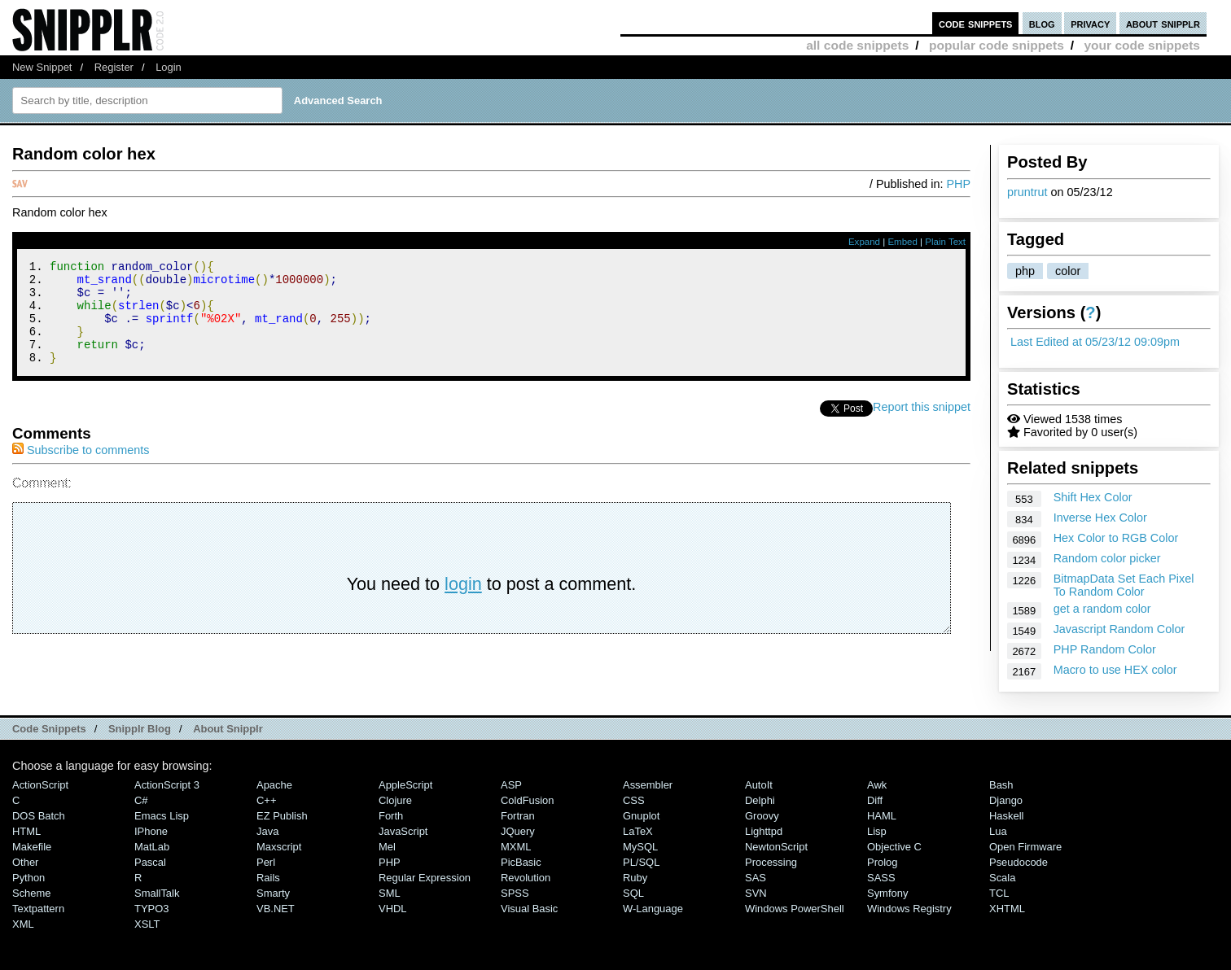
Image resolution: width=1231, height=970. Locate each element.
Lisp (877, 831)
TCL (999, 893)
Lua (998, 831)
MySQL (640, 847)
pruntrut (1027, 192)
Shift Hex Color (1093, 497)
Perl (265, 862)
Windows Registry (909, 908)
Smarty (273, 893)
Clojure (395, 800)
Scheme (31, 893)
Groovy (762, 816)
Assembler (647, 785)
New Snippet (42, 67)
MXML (516, 847)
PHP (958, 183)
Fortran (518, 816)
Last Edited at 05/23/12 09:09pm (1095, 341)
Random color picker (1107, 558)
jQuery (518, 831)
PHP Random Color (1105, 649)
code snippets (976, 23)
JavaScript (403, 831)
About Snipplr (228, 729)
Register (114, 67)
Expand (864, 242)
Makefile (31, 847)
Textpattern (38, 908)
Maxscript (278, 847)
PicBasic (521, 862)
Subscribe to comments (80, 469)
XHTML (1007, 908)
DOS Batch (38, 816)
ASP (511, 785)
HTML (26, 831)
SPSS (515, 893)
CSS (634, 800)
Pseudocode (1018, 862)
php (1025, 270)
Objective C (894, 847)
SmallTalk (156, 893)
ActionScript (40, 785)
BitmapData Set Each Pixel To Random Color (1124, 585)
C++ (266, 800)
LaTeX (638, 831)
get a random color (1102, 608)
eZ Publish (282, 816)
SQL (633, 893)
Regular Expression (425, 878)
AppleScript (405, 785)
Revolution (525, 878)
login (463, 603)
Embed (902, 242)
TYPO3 (151, 908)
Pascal (150, 862)
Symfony (887, 893)
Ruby (635, 878)
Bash (1001, 785)
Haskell (1006, 816)
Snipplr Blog (139, 729)
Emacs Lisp (161, 816)
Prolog (882, 862)
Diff (875, 800)
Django (1006, 800)
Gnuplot (641, 816)
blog (1042, 23)
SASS (881, 878)
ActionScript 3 (166, 785)
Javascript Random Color (1119, 629)
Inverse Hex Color (1100, 517)
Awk (877, 785)
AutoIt (759, 785)
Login (169, 67)
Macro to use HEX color (1115, 669)
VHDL (393, 908)
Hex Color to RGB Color (1116, 537)
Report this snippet (921, 426)
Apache (274, 785)
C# (141, 800)
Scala (1002, 878)
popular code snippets (996, 45)
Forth (391, 816)
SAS (755, 878)
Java (267, 831)
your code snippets (1142, 45)
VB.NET (275, 908)
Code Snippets (49, 729)
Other (25, 862)
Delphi (760, 800)
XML (23, 924)
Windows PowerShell (794, 908)
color (1067, 270)
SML (390, 893)
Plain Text (945, 242)
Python (28, 878)
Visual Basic (529, 908)
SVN (756, 893)
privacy (1090, 23)
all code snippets (857, 45)
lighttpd (763, 831)
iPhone (151, 831)
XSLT (147, 924)
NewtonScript (776, 847)
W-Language (653, 908)
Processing (771, 862)
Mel (387, 847)
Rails (268, 878)
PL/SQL (641, 862)
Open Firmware (1025, 847)
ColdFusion (527, 800)
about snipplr (1163, 23)
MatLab (151, 847)
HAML (881, 816)
